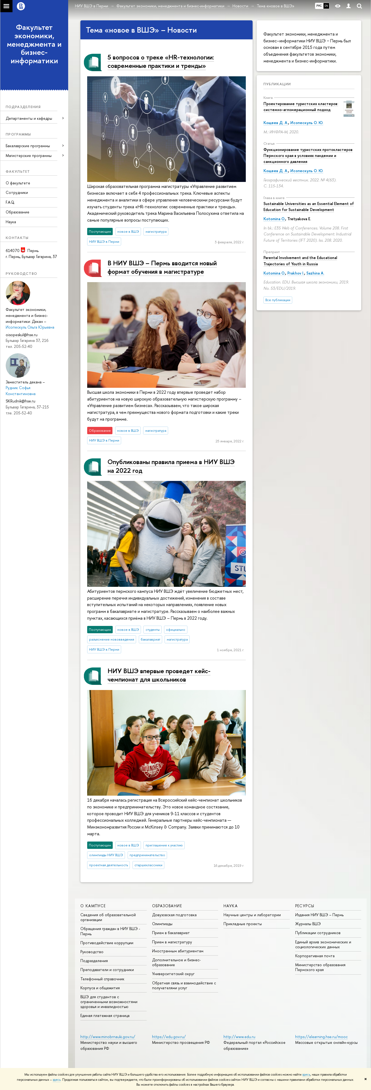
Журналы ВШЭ (308, 923)
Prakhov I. (295, 273)
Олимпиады (162, 923)
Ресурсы (305, 905)
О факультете (18, 182)
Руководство (91, 951)
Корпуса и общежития (100, 987)
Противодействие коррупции (106, 942)
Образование (17, 212)
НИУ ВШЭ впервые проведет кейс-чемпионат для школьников (159, 674)
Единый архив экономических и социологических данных (323, 944)
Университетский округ (173, 973)
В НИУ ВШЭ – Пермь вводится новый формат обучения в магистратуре (162, 267)
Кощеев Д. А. (275, 122)
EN (326, 6)
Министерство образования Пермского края (320, 967)
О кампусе (93, 905)
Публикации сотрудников (318, 932)
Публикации (277, 83)
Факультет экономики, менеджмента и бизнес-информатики (34, 44)
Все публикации (277, 300)
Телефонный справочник (102, 978)
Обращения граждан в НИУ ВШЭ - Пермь (110, 931)
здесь (306, 1074)
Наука (11, 221)
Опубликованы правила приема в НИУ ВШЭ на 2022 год (171, 465)
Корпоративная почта (315, 955)
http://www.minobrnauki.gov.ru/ (107, 1036)
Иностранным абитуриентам (177, 950)
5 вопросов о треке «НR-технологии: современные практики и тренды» (161, 61)
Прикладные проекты (243, 923)
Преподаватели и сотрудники (107, 969)
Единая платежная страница (105, 1015)
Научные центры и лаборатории (252, 914)
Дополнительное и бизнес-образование (176, 962)
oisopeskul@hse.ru (21, 334)
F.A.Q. (10, 202)
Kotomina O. (274, 218)
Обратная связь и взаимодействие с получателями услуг (184, 985)
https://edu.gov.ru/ (169, 1036)
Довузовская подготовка (174, 914)
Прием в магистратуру (172, 941)
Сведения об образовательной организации (108, 917)
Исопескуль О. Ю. (306, 122)
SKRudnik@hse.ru (20, 401)
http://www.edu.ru (239, 1036)
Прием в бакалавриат (171, 932)
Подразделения (94, 960)
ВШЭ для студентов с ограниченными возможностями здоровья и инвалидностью (108, 1001)
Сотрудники (17, 192)
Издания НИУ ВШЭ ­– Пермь (319, 914)
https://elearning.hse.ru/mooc (321, 1036)
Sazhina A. (315, 273)
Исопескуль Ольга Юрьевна (30, 327)
